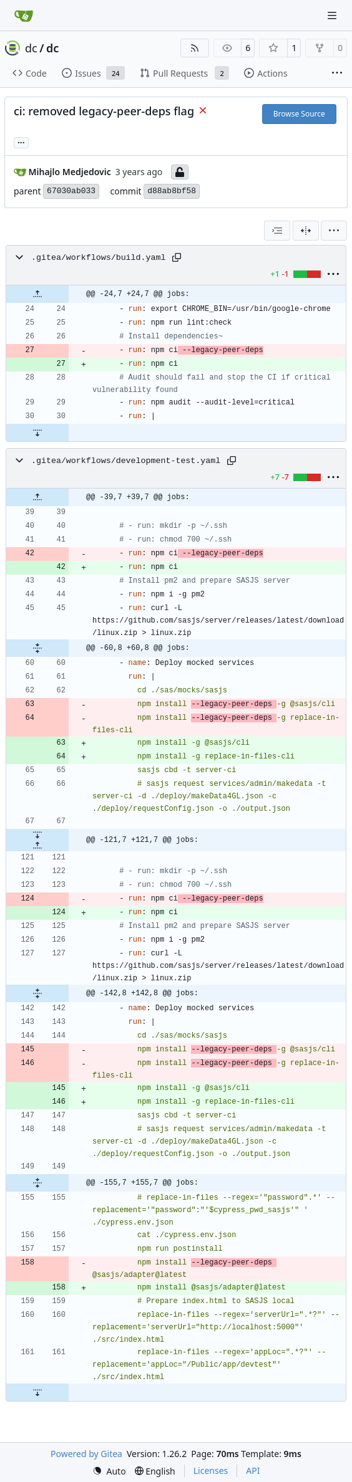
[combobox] (277, 231)
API (253, 1470)
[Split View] (306, 231)
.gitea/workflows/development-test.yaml (125, 461)
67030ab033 (71, 191)
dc (31, 48)
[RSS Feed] (194, 48)
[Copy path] (176, 257)
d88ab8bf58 (171, 191)
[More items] (337, 73)
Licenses (210, 1470)
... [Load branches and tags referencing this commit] (21, 141)
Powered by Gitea (86, 1454)
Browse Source (299, 113)
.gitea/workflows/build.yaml (98, 257)
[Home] (23, 15)
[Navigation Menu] (333, 15)
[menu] (334, 231)
